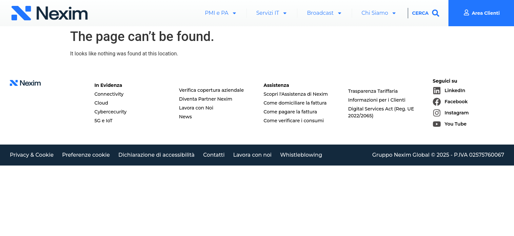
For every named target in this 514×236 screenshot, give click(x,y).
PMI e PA (221, 13)
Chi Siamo (379, 13)
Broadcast (324, 13)
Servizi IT (272, 13)
